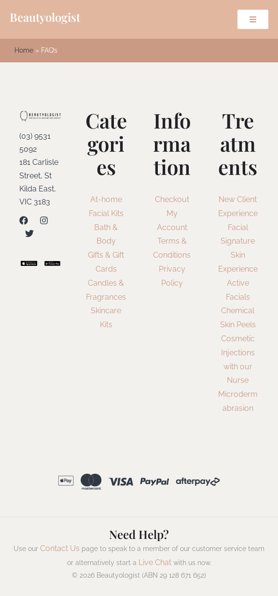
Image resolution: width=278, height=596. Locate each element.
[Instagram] (44, 220)
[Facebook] (23, 220)
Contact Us (60, 548)
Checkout (172, 199)
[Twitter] (29, 233)
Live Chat (155, 562)
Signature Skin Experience (238, 255)
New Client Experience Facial (238, 213)
